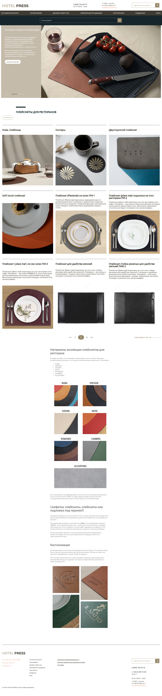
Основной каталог (10, 13)
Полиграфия (36, 13)
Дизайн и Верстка (61, 13)
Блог (158, 13)
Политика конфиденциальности (68, 659)
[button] (55, 61)
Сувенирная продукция (91, 13)
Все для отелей (8, 662)
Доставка (60, 665)
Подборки (140, 13)
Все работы (7, 117)
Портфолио (118, 13)
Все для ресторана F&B (11, 659)
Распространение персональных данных (71, 662)
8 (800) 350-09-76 (80, 4)
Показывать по (141, 337)
